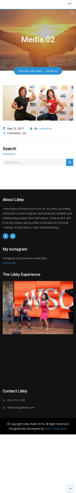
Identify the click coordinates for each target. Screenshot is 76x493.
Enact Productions (56, 482)
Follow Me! (9, 263)
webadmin (45, 128)
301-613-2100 (16, 453)
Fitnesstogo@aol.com (21, 461)
